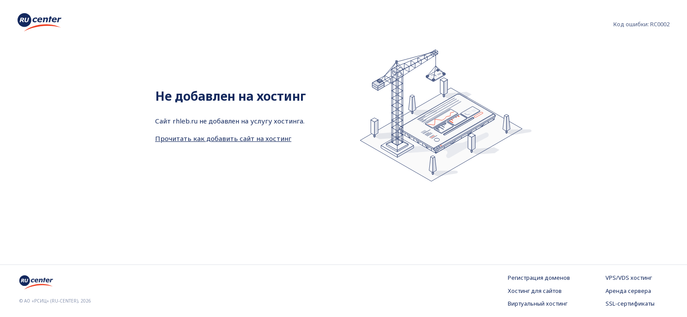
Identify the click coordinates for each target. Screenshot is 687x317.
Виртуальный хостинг (537, 303)
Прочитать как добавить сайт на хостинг (223, 138)
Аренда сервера (628, 291)
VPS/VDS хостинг (629, 278)
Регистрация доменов (539, 278)
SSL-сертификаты (630, 303)
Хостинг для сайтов (535, 291)
